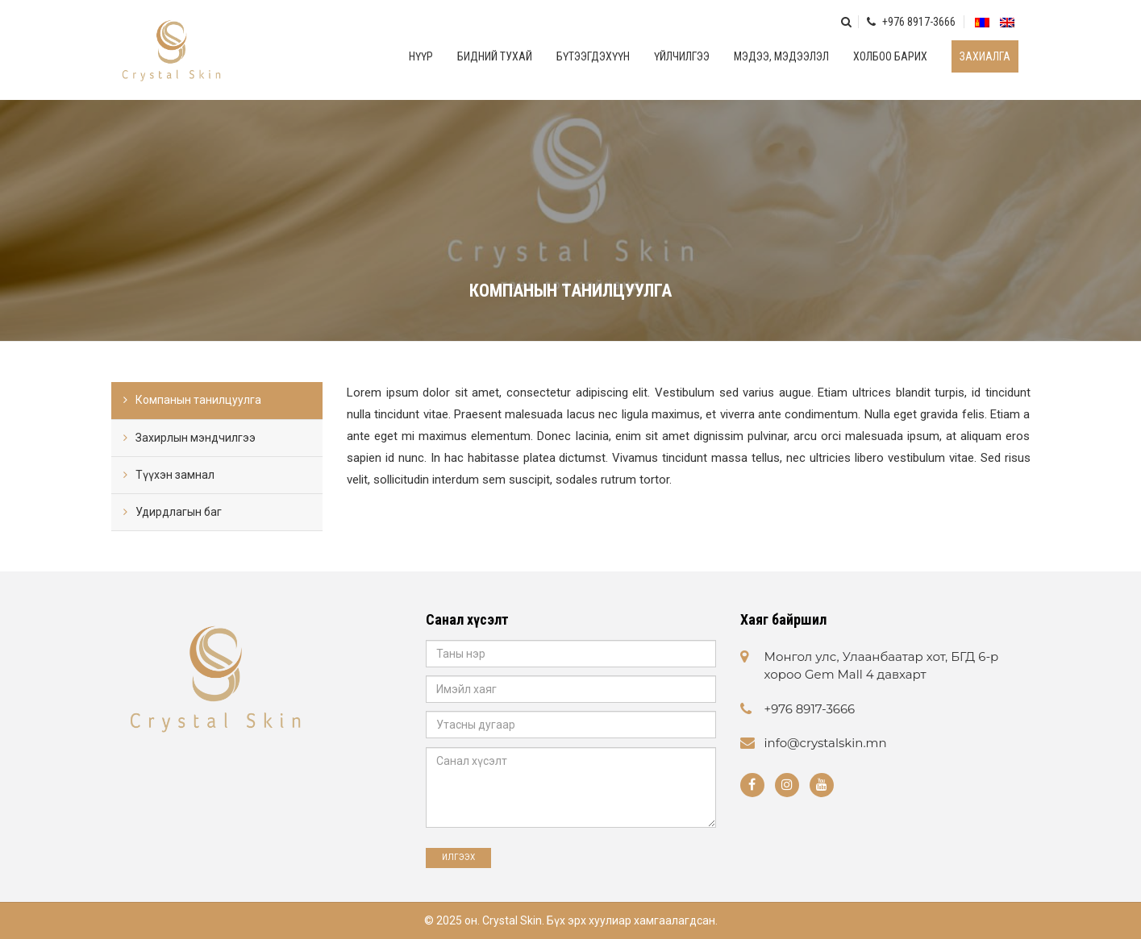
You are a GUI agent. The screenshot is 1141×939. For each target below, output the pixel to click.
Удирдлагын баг (178, 511)
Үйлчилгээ (682, 56)
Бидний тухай (494, 56)
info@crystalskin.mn (825, 742)
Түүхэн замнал (174, 474)
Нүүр (421, 56)
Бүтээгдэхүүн (593, 56)
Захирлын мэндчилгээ (195, 437)
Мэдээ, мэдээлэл (781, 56)
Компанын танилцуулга (198, 399)
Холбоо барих (890, 56)
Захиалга (985, 56)
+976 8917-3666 (911, 21)
